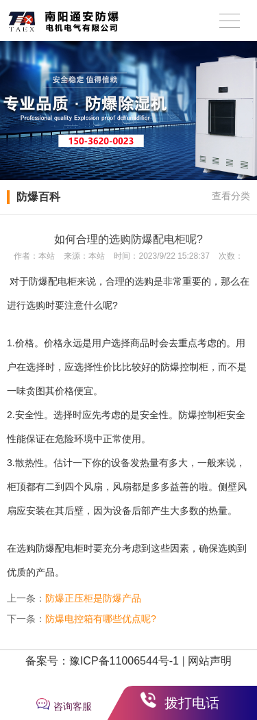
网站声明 (210, 661)
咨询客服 (72, 706)
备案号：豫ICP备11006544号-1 (102, 661)
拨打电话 (191, 702)
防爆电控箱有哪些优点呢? (100, 618)
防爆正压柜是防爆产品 (93, 598)
